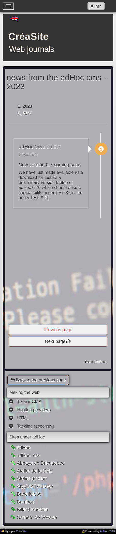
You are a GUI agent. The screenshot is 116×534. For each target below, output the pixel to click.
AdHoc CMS (107, 531)
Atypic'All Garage (35, 486)
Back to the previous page (38, 380)
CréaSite (21, 531)
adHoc (24, 447)
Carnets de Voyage (37, 517)
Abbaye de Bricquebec (41, 463)
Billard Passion (32, 509)
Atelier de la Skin (34, 471)
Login (97, 6)
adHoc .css (28, 455)
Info (90, 361)
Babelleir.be (29, 494)
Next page (55, 341)
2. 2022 (25, 113)
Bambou (26, 502)
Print (102, 361)
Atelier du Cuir (32, 478)
